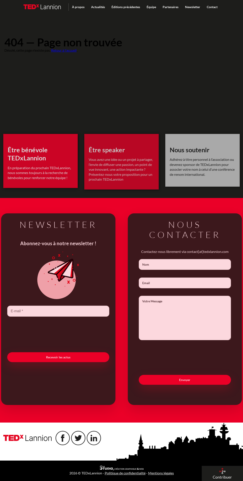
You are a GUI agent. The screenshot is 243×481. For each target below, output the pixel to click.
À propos (78, 7)
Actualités (98, 7)
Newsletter (192, 7)
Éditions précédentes (126, 7)
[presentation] (53, 334)
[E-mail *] (53, 311)
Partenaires (170, 7)
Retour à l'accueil (64, 50)
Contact (212, 7)
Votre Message (190, 318)
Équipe (151, 7)
